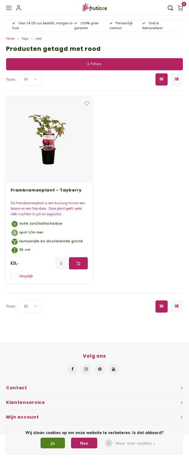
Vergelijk (26, 276)
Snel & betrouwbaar (152, 25)
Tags (24, 38)
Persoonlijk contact (121, 25)
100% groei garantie (86, 25)
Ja (53, 443)
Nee (84, 443)
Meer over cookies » (135, 443)
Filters (94, 64)
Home (10, 38)
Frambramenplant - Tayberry (46, 190)
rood (38, 38)
